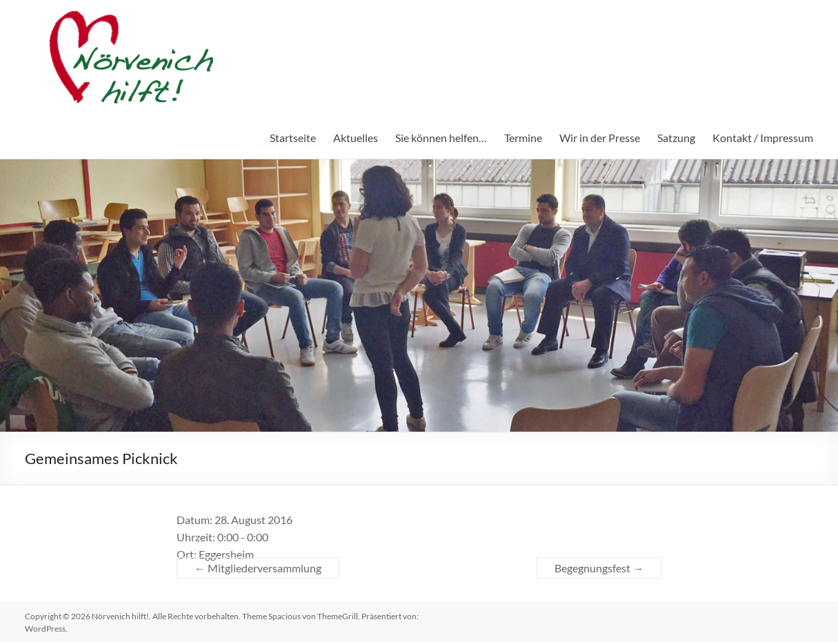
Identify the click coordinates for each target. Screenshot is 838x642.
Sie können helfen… (441, 137)
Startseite (293, 137)
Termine (523, 137)
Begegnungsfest (599, 567)
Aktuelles (355, 137)
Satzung (676, 137)
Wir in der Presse (599, 137)
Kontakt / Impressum (762, 137)
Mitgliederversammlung (257, 567)
